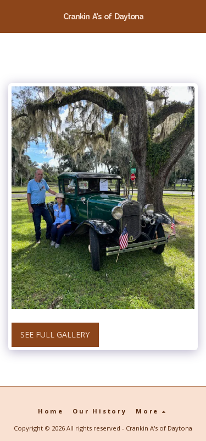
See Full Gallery (55, 334)
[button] (12, 15)
